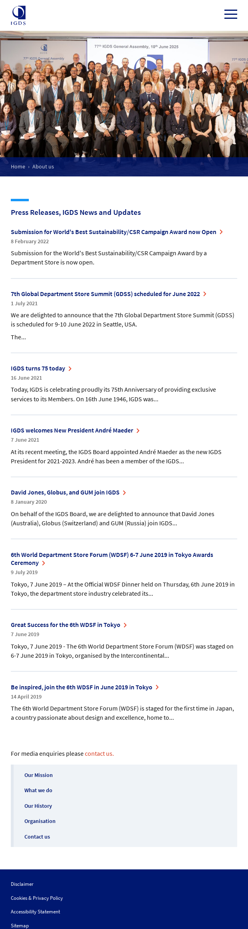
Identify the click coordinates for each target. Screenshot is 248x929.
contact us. (99, 753)
